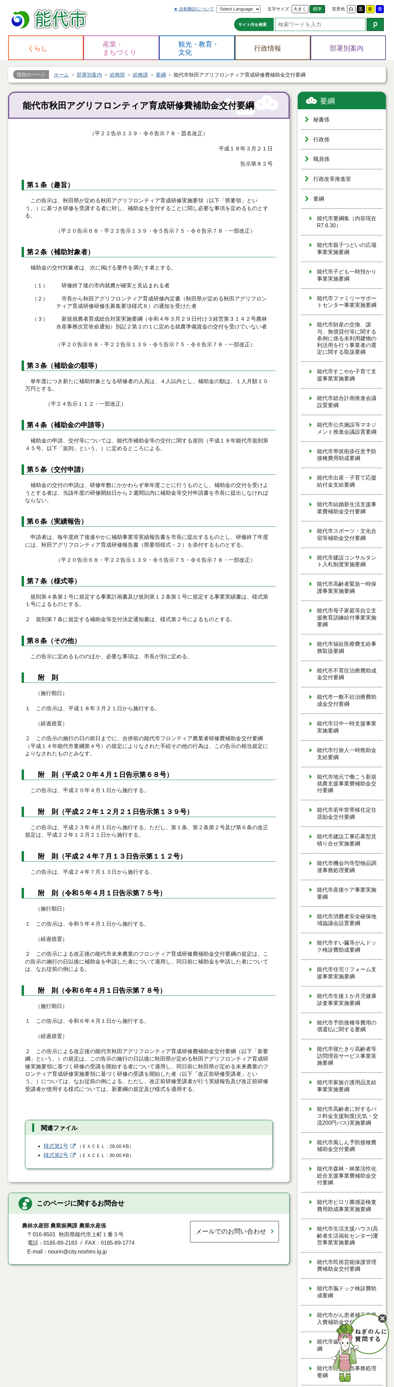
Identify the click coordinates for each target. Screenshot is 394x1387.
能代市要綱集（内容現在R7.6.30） (346, 221)
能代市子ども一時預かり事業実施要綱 (346, 275)
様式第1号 (56, 1146)
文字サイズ (278, 8)
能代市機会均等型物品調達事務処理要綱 (346, 866)
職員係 (321, 159)
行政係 (321, 139)
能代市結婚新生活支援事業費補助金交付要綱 (346, 507)
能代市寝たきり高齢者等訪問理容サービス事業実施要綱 (346, 1056)
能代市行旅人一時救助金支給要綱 (346, 753)
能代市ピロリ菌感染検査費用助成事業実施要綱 (346, 1205)
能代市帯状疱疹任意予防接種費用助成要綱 (346, 455)
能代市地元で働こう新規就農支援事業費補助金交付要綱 (346, 783)
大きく (299, 8)
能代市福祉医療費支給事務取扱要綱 (346, 647)
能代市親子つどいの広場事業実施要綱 (346, 248)
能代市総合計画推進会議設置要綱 (346, 401)
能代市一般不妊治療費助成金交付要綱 (346, 700)
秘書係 (321, 119)
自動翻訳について (196, 8)
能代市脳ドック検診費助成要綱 (346, 1291)
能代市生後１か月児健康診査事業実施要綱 (346, 999)
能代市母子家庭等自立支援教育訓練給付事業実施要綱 (346, 617)
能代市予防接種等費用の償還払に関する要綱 (346, 1026)
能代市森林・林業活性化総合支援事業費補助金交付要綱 (346, 1175)
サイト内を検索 (252, 24)
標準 (317, 8)
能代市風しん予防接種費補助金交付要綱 (346, 1145)
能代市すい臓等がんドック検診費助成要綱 (346, 946)
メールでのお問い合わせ (231, 1231)
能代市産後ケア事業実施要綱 (346, 893)
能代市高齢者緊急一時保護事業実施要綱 (346, 587)
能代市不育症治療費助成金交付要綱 (346, 674)
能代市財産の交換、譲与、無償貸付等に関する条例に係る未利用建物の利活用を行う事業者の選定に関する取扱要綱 (346, 338)
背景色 (338, 8)
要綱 (327, 101)
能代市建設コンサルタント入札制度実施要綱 (346, 561)
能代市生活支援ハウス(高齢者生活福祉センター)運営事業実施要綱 (347, 1235)
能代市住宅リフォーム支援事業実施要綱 (346, 972)
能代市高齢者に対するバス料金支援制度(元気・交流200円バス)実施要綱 (347, 1116)
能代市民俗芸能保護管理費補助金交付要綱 (346, 1265)
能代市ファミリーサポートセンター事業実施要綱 (346, 301)
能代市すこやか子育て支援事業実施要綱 (346, 375)
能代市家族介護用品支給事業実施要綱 (346, 1085)
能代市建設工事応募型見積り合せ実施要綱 (346, 840)
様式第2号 (56, 1155)
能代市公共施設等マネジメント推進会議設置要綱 (346, 428)
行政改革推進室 (332, 179)
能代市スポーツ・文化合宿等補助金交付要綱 (346, 534)
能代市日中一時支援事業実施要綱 (346, 727)
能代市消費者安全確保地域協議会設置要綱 (346, 920)
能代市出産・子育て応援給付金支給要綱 (346, 481)
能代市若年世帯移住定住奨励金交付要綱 (346, 813)
